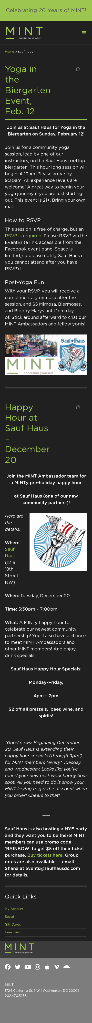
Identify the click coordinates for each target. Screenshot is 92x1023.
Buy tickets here (44, 855)
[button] (81, 32)
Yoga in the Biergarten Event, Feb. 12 (28, 90)
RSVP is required (23, 236)
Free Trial (12, 932)
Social (9, 917)
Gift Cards (13, 924)
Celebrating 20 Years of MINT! (46, 10)
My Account (14, 909)
